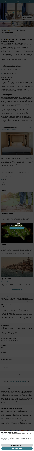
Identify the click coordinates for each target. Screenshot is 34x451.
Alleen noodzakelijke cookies (17, 445)
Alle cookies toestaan (17, 448)
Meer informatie (4, 442)
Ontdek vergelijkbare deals (17, 228)
